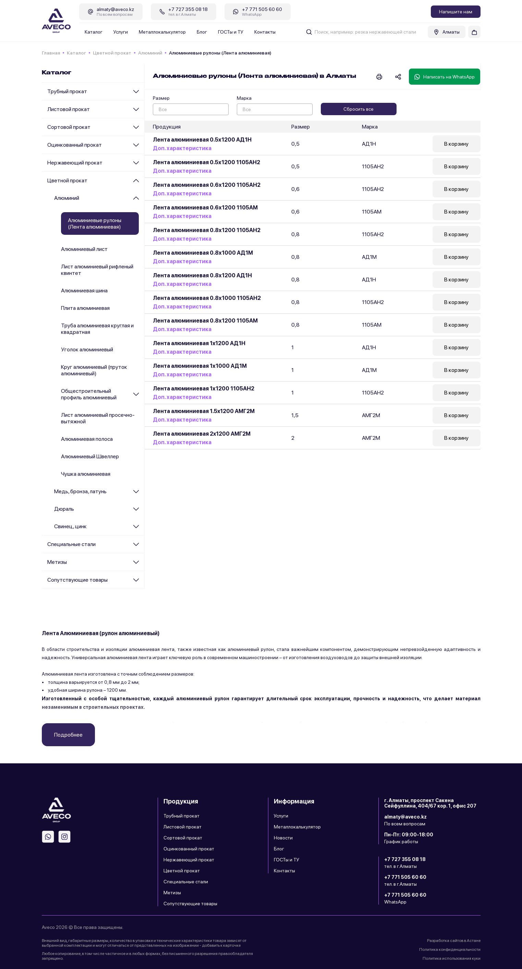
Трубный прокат (67, 91)
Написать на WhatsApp (444, 77)
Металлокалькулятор (162, 32)
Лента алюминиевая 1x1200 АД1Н (199, 343)
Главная (51, 53)
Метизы (57, 562)
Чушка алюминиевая (85, 474)
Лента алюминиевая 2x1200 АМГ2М (202, 434)
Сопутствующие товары (77, 580)
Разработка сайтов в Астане (454, 940)
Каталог (93, 32)
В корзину (456, 144)
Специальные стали (71, 544)
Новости (283, 837)
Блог (202, 32)
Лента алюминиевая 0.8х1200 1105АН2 (206, 230)
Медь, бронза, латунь (80, 491)
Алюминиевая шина (84, 290)
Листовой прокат (68, 109)
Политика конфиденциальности (450, 949)
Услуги (120, 32)
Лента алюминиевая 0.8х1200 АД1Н (202, 275)
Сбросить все (358, 109)
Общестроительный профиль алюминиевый (89, 394)
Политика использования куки (452, 958)
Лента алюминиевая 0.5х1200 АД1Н (202, 139)
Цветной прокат (112, 53)
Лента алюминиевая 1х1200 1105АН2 (203, 388)
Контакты (265, 32)
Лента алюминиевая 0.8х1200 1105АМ (205, 320)
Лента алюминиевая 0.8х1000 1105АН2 (207, 298)
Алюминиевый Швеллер (90, 456)
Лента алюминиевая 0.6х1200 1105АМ (205, 207)
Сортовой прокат (68, 127)
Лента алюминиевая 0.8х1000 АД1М (203, 253)
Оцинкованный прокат (74, 145)
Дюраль (64, 509)
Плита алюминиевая (85, 308)
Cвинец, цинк (70, 526)
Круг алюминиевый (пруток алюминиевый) (94, 370)
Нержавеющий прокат (74, 162)
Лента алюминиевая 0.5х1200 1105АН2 (206, 162)
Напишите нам (455, 11)
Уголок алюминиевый (87, 349)
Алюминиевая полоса (87, 439)
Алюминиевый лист (84, 249)
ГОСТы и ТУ (230, 32)
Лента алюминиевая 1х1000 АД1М (200, 366)
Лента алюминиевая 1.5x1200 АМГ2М (204, 411)
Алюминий (150, 53)
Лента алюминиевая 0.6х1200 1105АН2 (206, 185)
